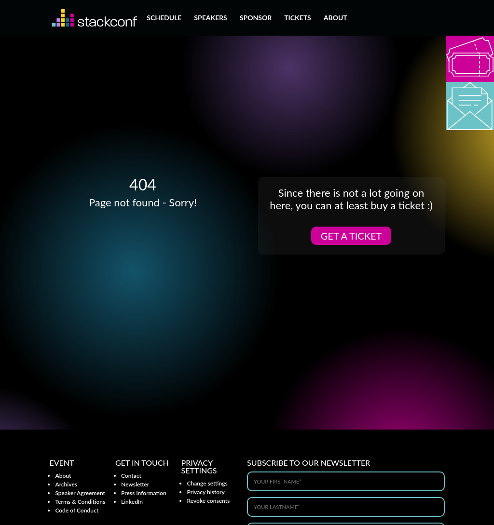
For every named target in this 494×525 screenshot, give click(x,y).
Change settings (207, 483)
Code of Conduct (76, 510)
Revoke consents (208, 500)
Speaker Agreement (80, 493)
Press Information (143, 493)
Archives (66, 484)
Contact (131, 475)
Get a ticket (351, 236)
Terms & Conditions (80, 501)
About (335, 18)
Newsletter (135, 484)
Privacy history (205, 492)
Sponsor (256, 18)
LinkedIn (132, 501)
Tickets (297, 18)
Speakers (210, 18)
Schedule (164, 18)
